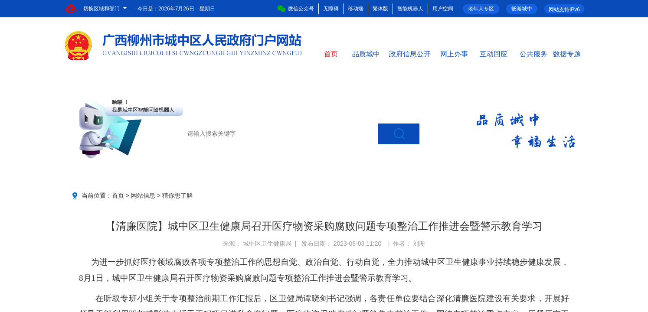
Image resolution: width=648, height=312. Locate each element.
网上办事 (454, 53)
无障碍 (331, 9)
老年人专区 (481, 9)
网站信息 (143, 195)
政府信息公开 (410, 53)
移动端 (355, 9)
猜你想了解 (177, 195)
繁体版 (380, 9)
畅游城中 (521, 9)
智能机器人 (410, 9)
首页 (331, 53)
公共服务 (533, 53)
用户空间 (442, 9)
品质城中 (366, 53)
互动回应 (493, 53)
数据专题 (567, 53)
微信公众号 (295, 9)
